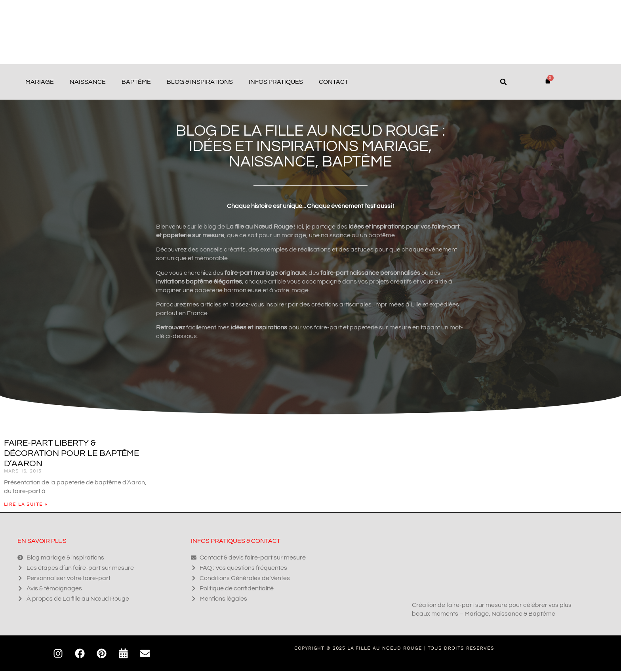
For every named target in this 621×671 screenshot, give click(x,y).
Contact (333, 82)
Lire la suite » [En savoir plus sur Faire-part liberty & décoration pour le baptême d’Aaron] (26, 504)
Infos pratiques (276, 82)
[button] (503, 82)
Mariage (39, 82)
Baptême (136, 82)
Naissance (88, 82)
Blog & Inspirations (200, 82)
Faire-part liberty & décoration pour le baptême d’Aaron (71, 453)
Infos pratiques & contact (235, 541)
